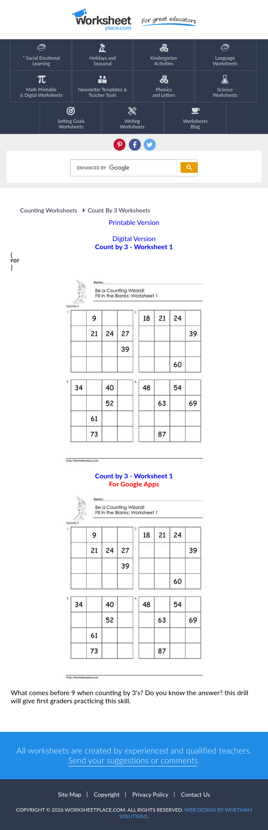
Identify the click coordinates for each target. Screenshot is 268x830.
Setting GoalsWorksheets (71, 118)
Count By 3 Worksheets (115, 210)
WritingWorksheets (132, 118)
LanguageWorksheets (225, 55)
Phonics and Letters (163, 86)
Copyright (107, 794)
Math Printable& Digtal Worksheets (41, 86)
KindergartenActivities (163, 55)
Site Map (69, 794)
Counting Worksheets (48, 210)
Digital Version (134, 238)
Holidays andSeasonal (102, 55)
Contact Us (195, 794)
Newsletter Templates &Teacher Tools (102, 86)
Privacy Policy (150, 794)
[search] (123, 167)
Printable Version (134, 222)
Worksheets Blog (195, 118)
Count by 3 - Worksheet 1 (134, 480)
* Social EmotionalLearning (41, 55)
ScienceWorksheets (225, 86)
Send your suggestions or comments (133, 760)
